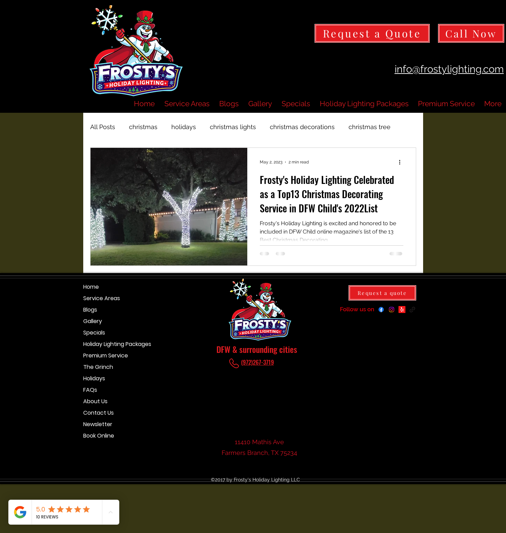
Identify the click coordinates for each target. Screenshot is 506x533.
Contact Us (98, 413)
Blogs (90, 310)
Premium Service (105, 355)
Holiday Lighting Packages (107, 344)
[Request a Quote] (372, 33)
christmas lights (233, 126)
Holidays (94, 378)
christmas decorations (302, 126)
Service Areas (101, 298)
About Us (95, 401)
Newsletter (97, 424)
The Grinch (98, 367)
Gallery (92, 321)
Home (91, 287)
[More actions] (402, 162)
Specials (94, 333)
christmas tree (370, 126)
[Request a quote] (382, 293)
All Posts (102, 126)
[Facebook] (381, 309)
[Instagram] (391, 309)
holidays (183, 126)
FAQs (90, 390)
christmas (143, 126)
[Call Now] (471, 33)
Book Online (98, 436)
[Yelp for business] (401, 309)
